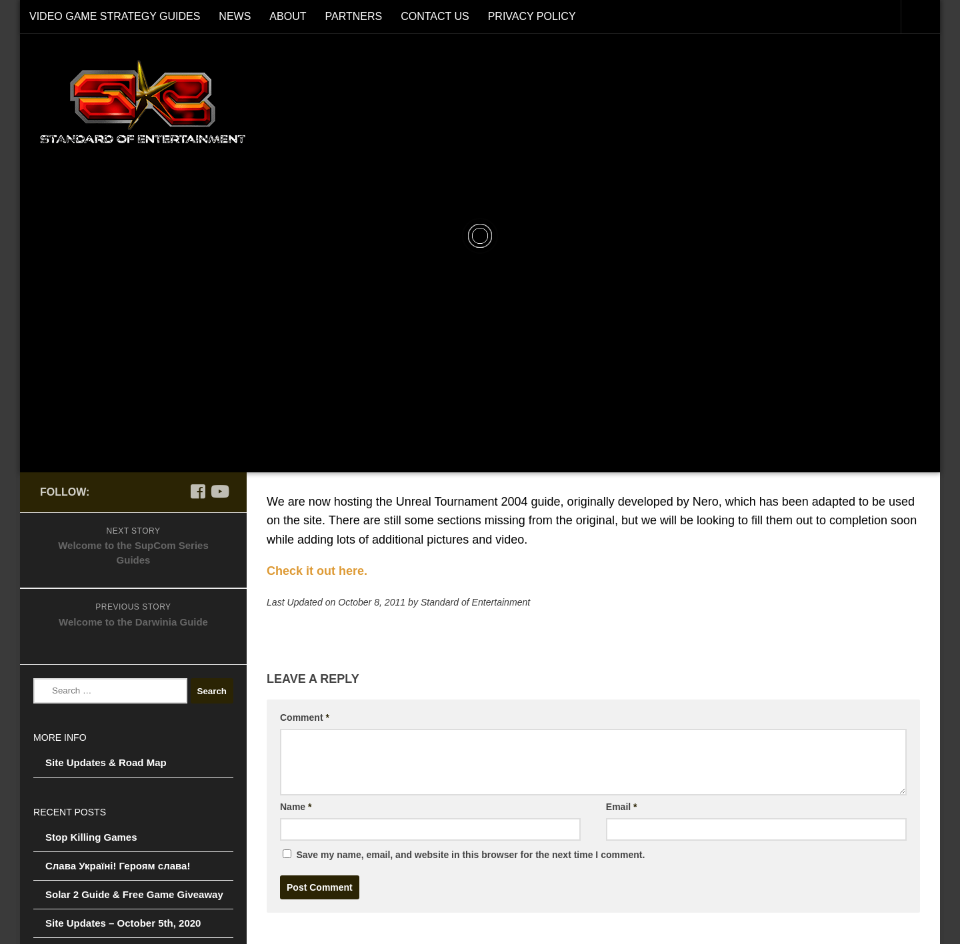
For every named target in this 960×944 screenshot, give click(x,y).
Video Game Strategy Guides (114, 16)
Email (621, 806)
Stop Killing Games (91, 837)
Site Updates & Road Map (106, 762)
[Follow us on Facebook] (197, 492)
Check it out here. (317, 571)
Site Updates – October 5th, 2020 (123, 923)
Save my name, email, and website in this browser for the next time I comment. (470, 854)
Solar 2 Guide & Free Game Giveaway (134, 894)
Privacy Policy (532, 16)
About (287, 16)
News (235, 16)
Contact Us (435, 16)
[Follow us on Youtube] (219, 492)
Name (295, 806)
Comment (304, 717)
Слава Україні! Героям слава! (117, 865)
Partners (353, 16)
